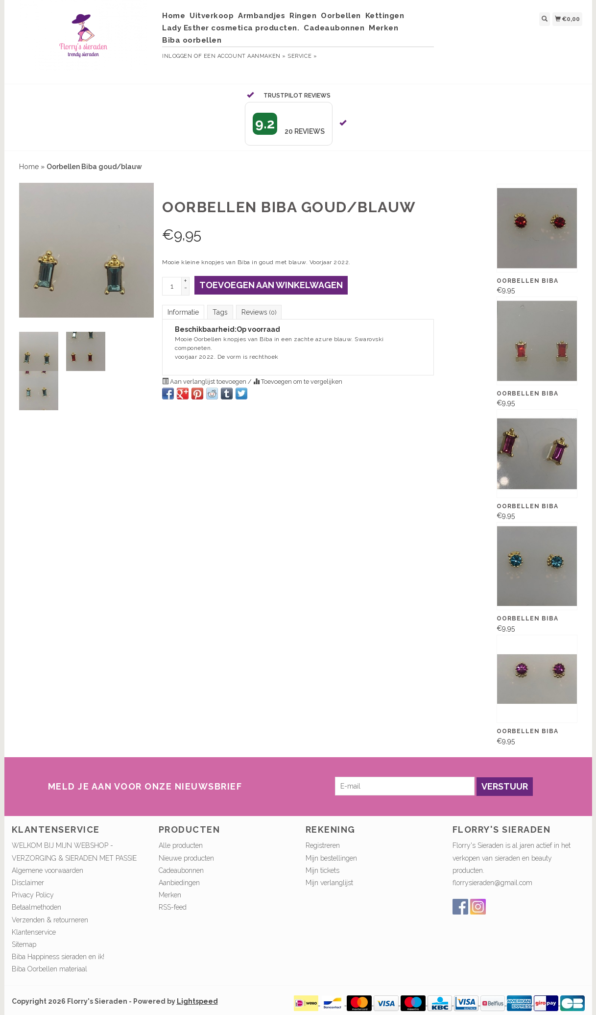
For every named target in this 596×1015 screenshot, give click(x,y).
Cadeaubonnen (334, 28)
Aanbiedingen (179, 883)
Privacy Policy (33, 895)
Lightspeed (197, 1001)
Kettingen (385, 15)
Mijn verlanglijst (329, 883)
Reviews (258, 312)
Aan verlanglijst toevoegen (205, 381)
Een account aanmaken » (245, 56)
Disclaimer (28, 883)
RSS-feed (173, 907)
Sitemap (24, 944)
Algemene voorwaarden (47, 870)
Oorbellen (341, 15)
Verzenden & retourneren (50, 920)
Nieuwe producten (186, 858)
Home (173, 15)
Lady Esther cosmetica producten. (230, 28)
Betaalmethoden (36, 907)
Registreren (323, 845)
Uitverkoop (212, 15)
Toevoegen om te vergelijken (297, 381)
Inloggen (177, 56)
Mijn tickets (322, 870)
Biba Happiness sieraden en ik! (58, 957)
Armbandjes (261, 15)
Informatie (183, 312)
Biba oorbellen (191, 40)
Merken (383, 28)
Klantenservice (34, 932)
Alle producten (181, 845)
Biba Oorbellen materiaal (49, 969)
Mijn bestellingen (331, 858)
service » (302, 56)
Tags (220, 312)
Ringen (302, 15)
